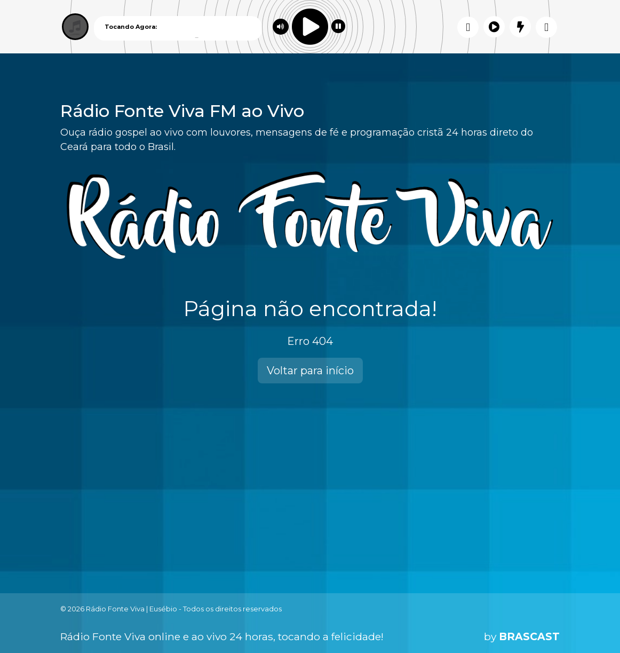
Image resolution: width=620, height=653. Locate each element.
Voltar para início (310, 370)
